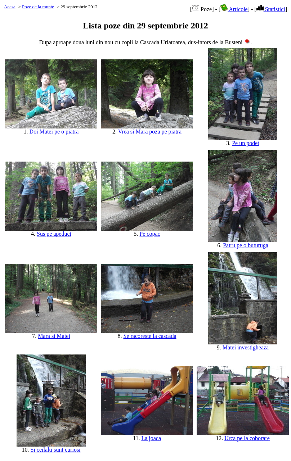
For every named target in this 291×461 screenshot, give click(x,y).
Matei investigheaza (246, 347)
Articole (234, 9)
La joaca (151, 438)
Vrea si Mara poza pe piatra (150, 131)
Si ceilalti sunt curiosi (55, 450)
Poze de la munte (38, 6)
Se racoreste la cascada (149, 336)
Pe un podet (245, 143)
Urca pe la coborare (247, 438)
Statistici (270, 9)
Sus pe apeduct (54, 234)
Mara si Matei (54, 336)
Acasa (9, 6)
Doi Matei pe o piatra (54, 131)
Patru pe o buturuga (245, 245)
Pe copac (149, 234)
